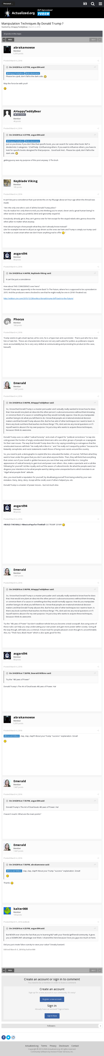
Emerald (19, 383)
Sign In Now (52, 1016)
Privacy (53, 1045)
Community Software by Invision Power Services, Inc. (52, 1051)
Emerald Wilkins (38, 673)
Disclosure (64, 1045)
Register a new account (52, 999)
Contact (75, 1045)
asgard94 (35, 67)
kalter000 (20, 909)
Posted (13, 60)
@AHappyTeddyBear (15, 73)
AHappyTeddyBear (19, 27)
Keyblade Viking (25, 181)
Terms (44, 1045)
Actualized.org (31, 1045)
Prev (10, 40)
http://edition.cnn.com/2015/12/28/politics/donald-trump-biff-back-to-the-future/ (38, 298)
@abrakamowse (32, 73)
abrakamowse (24, 47)
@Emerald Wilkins (11, 736)
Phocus (18, 319)
